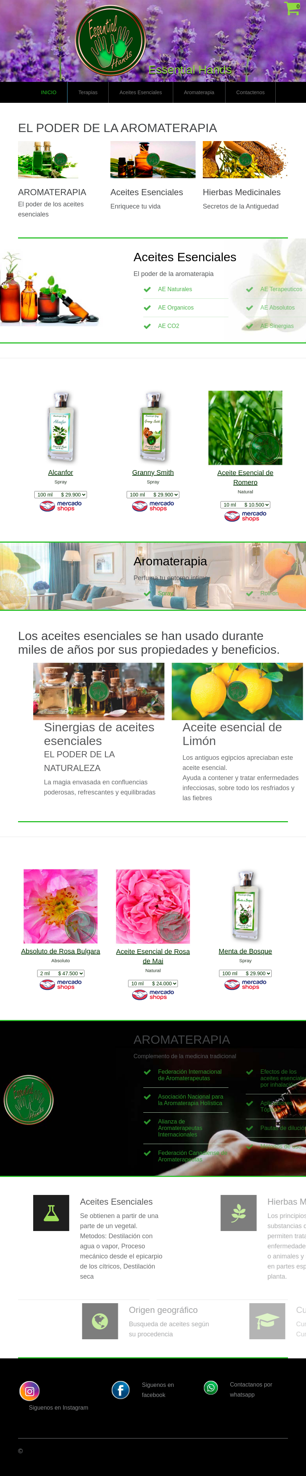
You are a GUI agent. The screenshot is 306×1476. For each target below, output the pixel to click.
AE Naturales (235, 289)
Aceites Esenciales (140, 92)
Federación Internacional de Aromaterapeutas (249, 1075)
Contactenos (250, 92)
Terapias (87, 92)
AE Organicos (235, 308)
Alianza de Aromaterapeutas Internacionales (240, 1128)
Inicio (49, 92)
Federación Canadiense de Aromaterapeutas (252, 1156)
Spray (225, 593)
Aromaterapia (199, 92)
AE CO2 (228, 326)
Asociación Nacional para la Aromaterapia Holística (250, 1100)
